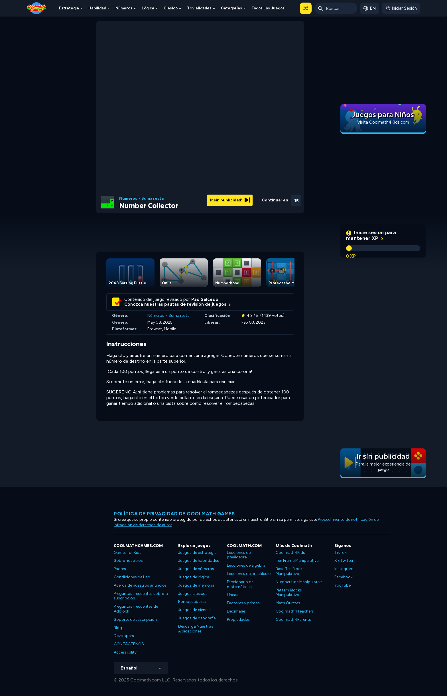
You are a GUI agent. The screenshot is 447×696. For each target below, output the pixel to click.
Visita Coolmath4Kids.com (383, 122)
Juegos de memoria (196, 585)
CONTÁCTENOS (129, 644)
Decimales (236, 611)
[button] (306, 8)
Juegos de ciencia (194, 609)
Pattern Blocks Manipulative (289, 592)
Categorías (231, 8)
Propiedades (238, 619)
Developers (124, 635)
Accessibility (125, 652)
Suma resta (152, 198)
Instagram (343, 568)
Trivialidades (199, 8)
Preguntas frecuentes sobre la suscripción (141, 596)
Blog (118, 627)
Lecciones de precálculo (249, 573)
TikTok (340, 552)
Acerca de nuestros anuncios (140, 585)
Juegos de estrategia (197, 552)
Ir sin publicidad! (230, 200)
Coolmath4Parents (293, 619)
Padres (120, 568)
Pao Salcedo (204, 299)
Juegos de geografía (197, 618)
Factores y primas (243, 603)
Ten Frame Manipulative (297, 560)
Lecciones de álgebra (246, 565)
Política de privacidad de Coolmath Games (174, 514)
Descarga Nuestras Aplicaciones (195, 629)
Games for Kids (127, 552)
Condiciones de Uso (132, 577)
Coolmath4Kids (290, 552)
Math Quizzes (288, 603)
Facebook (343, 577)
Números (123, 8)
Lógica (148, 8)
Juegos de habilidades (198, 560)
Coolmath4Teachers (295, 611)
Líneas (232, 594)
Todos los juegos (268, 8)
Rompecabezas (192, 601)
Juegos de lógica (193, 577)
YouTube (342, 585)
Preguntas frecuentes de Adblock (136, 609)
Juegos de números (196, 568)
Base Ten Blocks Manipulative (290, 571)
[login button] (401, 8)
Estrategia (69, 8)
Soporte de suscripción (135, 619)
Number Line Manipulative (299, 581)
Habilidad (97, 8)
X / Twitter (343, 560)
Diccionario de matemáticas (240, 584)
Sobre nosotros (128, 560)
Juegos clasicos (193, 593)
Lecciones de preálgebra (239, 555)
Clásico (171, 8)
